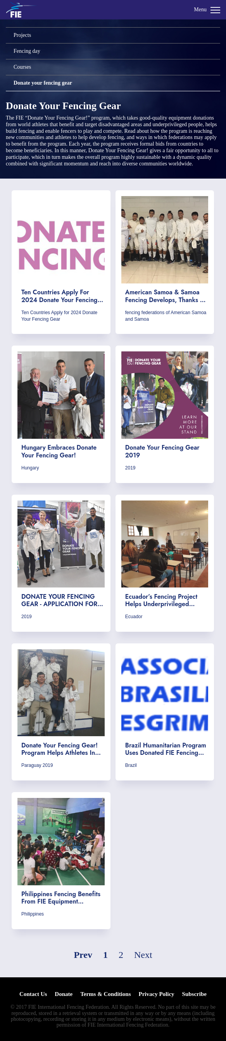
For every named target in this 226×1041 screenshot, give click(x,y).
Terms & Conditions (105, 994)
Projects (22, 35)
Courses (22, 67)
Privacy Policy (156, 994)
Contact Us (33, 994)
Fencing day (27, 51)
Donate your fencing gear (43, 83)
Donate (63, 994)
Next (143, 955)
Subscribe (194, 994)
